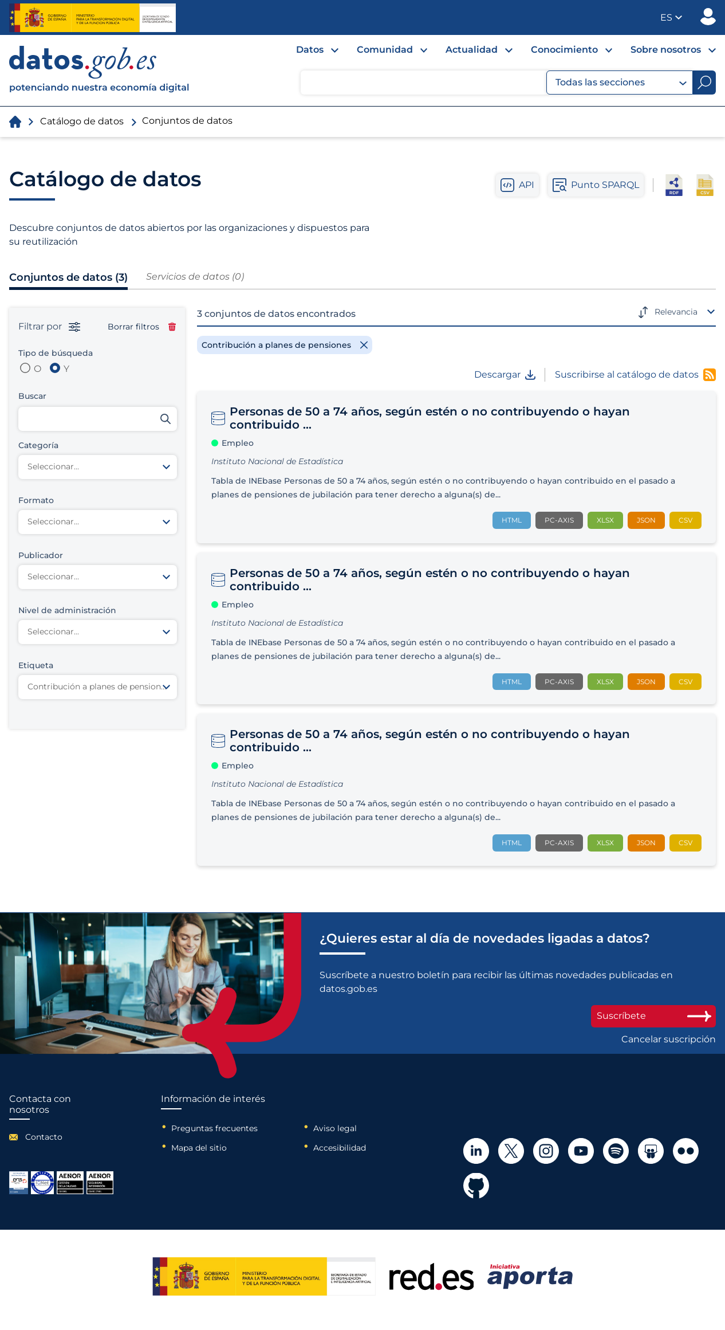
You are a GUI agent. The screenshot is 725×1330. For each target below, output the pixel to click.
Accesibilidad (339, 1148)
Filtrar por (49, 326)
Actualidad (472, 49)
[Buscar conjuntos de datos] (97, 419)
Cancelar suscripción (668, 1039)
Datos (310, 49)
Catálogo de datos (82, 121)
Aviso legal (335, 1128)
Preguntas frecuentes (214, 1128)
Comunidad (385, 49)
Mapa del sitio (199, 1148)
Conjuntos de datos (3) (68, 277)
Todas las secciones (621, 82)
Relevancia (676, 312)
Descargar (504, 375)
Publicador (708, 16)
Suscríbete (653, 1015)
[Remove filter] (284, 345)
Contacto (43, 1137)
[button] (671, 17)
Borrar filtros (142, 326)
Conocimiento (564, 49)
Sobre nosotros (666, 49)
